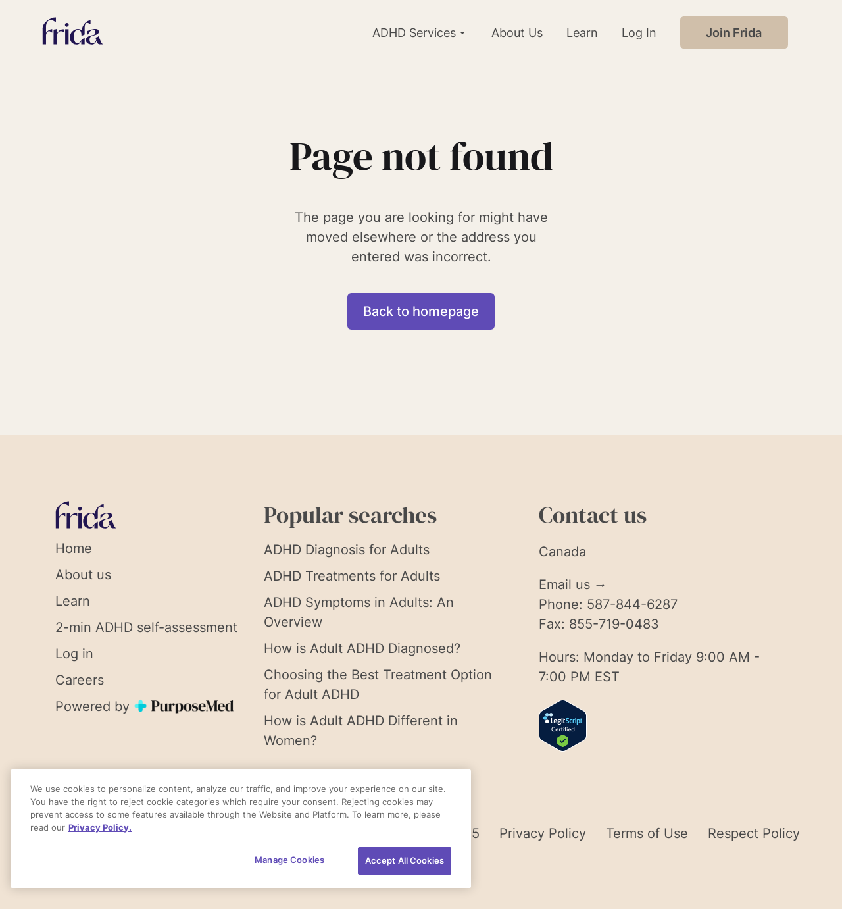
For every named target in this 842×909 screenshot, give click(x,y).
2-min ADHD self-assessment (146, 627)
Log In (639, 32)
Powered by (145, 706)
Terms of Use (647, 833)
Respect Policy (754, 833)
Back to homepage (421, 311)
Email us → (573, 584)
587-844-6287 (632, 604)
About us (83, 575)
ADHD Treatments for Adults (352, 576)
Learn (582, 32)
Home (73, 548)
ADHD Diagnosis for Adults (347, 550)
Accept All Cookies (404, 860)
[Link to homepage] (72, 32)
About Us (517, 32)
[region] (241, 828)
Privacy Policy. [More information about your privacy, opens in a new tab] (100, 827)
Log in (74, 654)
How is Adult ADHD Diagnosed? (362, 648)
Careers (79, 680)
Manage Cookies (289, 859)
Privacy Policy (542, 833)
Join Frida (734, 32)
